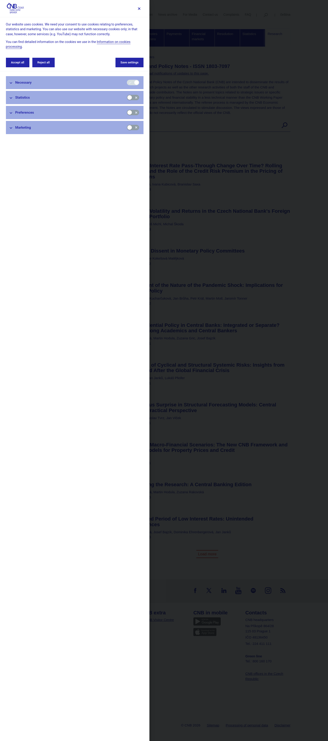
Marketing (23, 127)
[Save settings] (139, 8)
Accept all (17, 62)
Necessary (23, 82)
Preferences (24, 112)
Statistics (22, 97)
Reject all (43, 62)
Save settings (129, 62)
